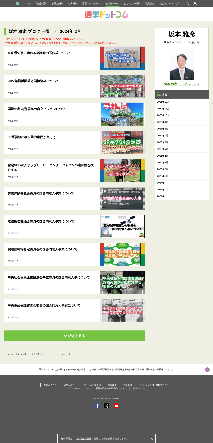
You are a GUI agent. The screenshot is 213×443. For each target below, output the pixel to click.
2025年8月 (162, 128)
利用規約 (127, 384)
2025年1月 (162, 176)
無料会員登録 (84, 438)
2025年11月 (163, 108)
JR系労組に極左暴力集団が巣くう (32, 137)
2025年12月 (163, 101)
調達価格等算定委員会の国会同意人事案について (42, 249)
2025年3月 (162, 162)
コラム (27, 3)
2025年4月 (162, 155)
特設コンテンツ (169, 3)
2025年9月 (162, 122)
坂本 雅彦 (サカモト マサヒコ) (44, 354)
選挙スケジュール (91, 3)
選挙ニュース (70, 384)
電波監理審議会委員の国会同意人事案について (41, 221)
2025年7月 (162, 135)
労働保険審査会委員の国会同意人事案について (41, 193)
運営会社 (112, 384)
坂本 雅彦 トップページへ (181, 84)
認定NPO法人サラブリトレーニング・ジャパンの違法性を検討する (51, 167)
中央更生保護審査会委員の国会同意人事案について (44, 305)
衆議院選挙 (41, 3)
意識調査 (149, 3)
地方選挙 (73, 3)
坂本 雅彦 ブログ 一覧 (29, 31)
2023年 (161, 189)
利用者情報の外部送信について (111, 388)
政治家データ (112, 3)
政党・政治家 (20, 354)
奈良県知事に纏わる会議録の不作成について (39, 53)
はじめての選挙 (132, 3)
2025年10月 (163, 115)
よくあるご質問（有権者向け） (154, 384)
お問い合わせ (139, 388)
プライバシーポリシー (78, 388)
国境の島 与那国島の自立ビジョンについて (38, 109)
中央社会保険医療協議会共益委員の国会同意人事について (49, 277)
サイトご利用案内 (92, 384)
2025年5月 (162, 149)
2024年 (161, 182)
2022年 (161, 196)
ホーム (7, 354)
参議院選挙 (58, 3)
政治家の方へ (50, 384)
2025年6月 (162, 142)
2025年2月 (162, 169)
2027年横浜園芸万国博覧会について (33, 81)
